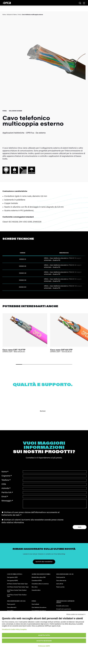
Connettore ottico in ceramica (40, 585)
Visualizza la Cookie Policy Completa (14, 629)
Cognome (7, 476)
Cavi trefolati (35, 605)
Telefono (6, 480)
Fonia (19, 14)
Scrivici (43, 411)
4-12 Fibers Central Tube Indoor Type (17, 588)
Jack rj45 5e (59, 585)
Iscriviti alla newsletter (44, 563)
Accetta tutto (44, 635)
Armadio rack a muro (62, 607)
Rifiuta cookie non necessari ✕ (76, 614)
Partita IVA (7, 493)
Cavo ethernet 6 (11, 609)
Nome (5, 472)
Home (4, 14)
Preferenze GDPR (44, 646)
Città (4, 484)
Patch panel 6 (11, 605)
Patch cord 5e (60, 588)
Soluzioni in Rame (12, 14)
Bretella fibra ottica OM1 (39, 579)
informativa (40, 514)
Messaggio (7, 501)
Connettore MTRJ (37, 582)
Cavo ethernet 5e (61, 582)
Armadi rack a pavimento (63, 610)
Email (5, 497)
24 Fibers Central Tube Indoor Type (17, 585)
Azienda (6, 488)
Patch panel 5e (60, 579)
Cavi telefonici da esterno (39, 609)
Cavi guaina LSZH (12, 579)
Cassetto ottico (36, 591)
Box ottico (35, 588)
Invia (79, 528)
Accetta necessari (44, 641)
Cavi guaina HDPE (12, 582)
